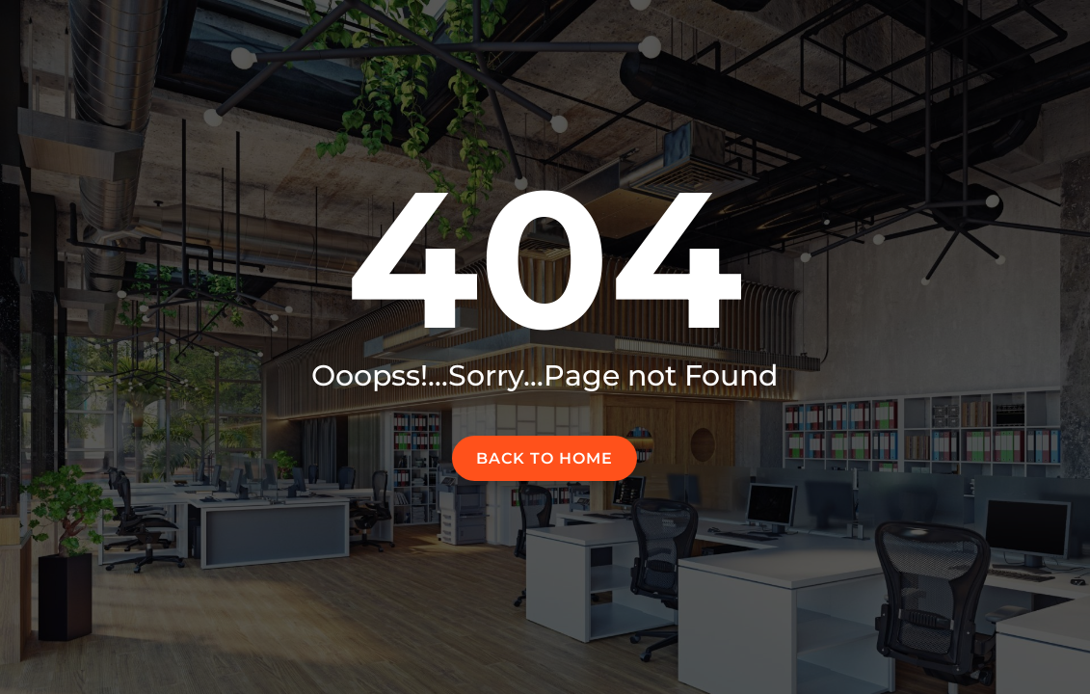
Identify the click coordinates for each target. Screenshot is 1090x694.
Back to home (544, 458)
